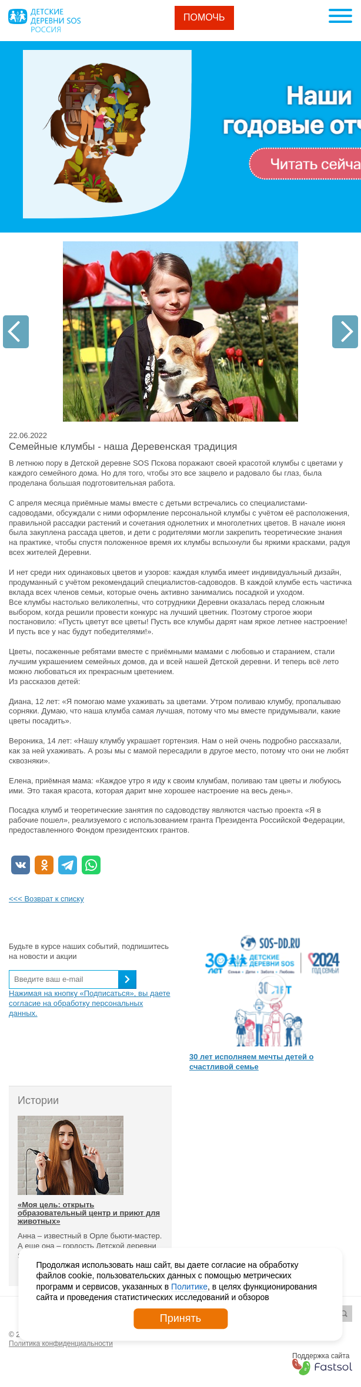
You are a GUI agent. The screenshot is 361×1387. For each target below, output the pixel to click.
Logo (44, 20)
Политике (189, 1286)
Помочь (204, 17)
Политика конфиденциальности (61, 1343)
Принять (180, 1318)
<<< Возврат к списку (46, 898)
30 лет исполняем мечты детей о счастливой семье (251, 1061)
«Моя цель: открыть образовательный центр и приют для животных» (89, 1213)
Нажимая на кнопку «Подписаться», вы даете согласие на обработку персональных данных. (90, 1003)
